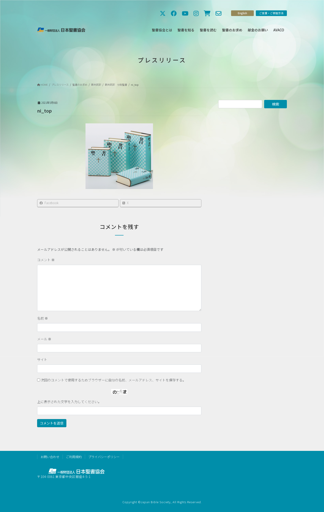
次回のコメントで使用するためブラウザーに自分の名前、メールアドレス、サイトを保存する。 (113, 380)
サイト (42, 359)
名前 (42, 318)
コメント (46, 259)
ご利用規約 (74, 456)
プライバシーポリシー (104, 456)
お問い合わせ (49, 456)
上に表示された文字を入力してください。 (69, 401)
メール (44, 339)
